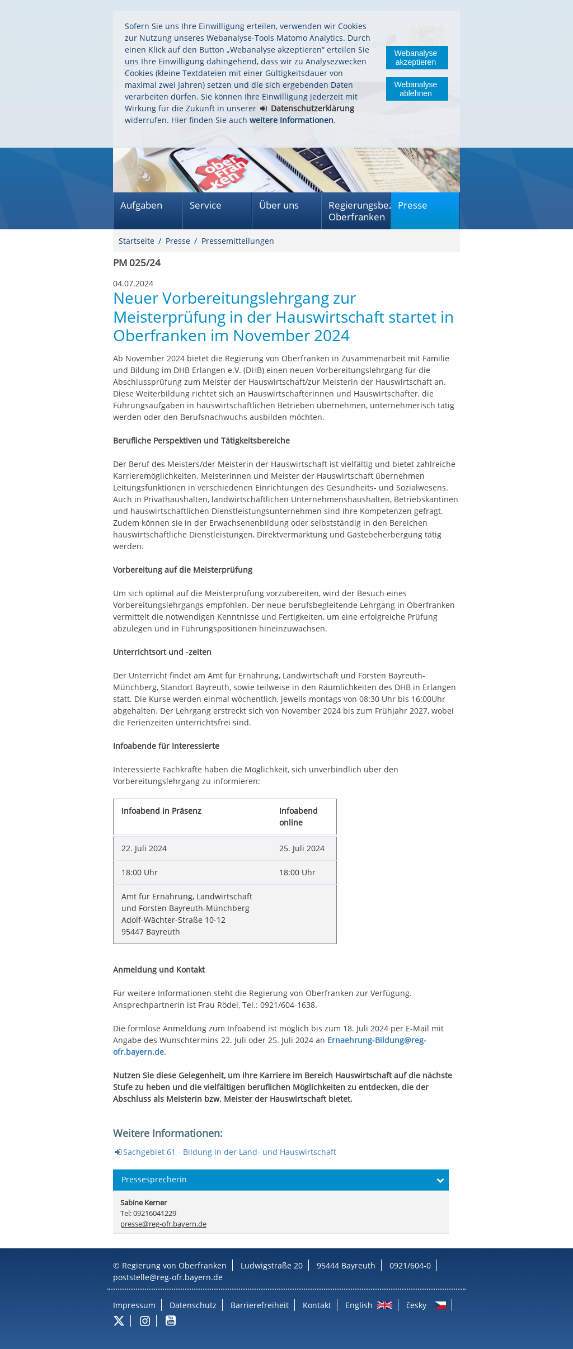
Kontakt (317, 1305)
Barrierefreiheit (260, 1305)
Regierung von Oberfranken (174, 1265)
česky (416, 1305)
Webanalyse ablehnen (416, 89)
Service (206, 205)
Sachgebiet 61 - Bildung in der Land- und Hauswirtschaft (229, 1152)
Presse (413, 205)
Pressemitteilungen (237, 240)
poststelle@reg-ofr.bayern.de (168, 1277)
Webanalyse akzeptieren (416, 58)
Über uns (279, 205)
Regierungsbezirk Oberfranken (359, 211)
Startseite (136, 240)
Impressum (134, 1305)
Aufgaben (141, 205)
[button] (281, 1180)
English (359, 1305)
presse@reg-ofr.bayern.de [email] (163, 1224)
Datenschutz (193, 1305)
